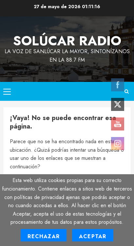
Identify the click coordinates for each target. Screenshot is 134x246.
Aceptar (92, 236)
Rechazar (44, 236)
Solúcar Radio (67, 40)
